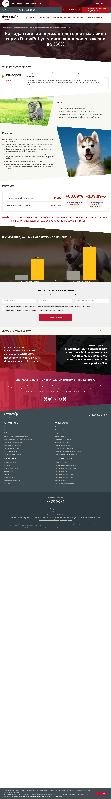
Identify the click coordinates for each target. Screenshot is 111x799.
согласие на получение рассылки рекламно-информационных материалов (41, 310)
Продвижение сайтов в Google (64, 477)
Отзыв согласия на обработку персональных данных (55, 520)
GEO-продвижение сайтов (12, 454)
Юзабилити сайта (60, 480)
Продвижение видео (61, 471)
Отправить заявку (55, 317)
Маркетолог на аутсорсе (62, 442)
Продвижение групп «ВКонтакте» (65, 468)
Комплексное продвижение (13, 445)
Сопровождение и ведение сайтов (66, 454)
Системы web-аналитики (63, 487)
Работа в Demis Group (11, 468)
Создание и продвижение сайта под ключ (68, 451)
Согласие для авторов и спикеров (55, 507)
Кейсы (69, 18)
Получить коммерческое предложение (95, 10)
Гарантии (7, 484)
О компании (91, 18)
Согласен (101, 793)
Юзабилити (58, 427)
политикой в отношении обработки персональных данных (73, 306)
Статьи (6, 474)
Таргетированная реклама (12, 448)
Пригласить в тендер (59, 18)
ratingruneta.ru (79, 527)
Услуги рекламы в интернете (64, 448)
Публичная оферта (10, 477)
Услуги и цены (33, 18)
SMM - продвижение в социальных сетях (17, 433)
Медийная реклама (61, 433)
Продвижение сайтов (11, 427)
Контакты (99, 18)
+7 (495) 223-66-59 (26, 10)
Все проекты (104, 331)
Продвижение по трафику (63, 439)
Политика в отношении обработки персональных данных (60, 518)
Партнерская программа (12, 480)
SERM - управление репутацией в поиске (17, 436)
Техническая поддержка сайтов (14, 442)
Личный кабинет (9, 471)
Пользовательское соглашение (90, 518)
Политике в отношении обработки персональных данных (42, 796)
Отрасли (42, 18)
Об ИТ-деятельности (55, 509)
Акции (48, 18)
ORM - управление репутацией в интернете (18, 439)
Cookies (22, 790)
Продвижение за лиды (11, 451)
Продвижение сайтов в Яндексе (65, 474)
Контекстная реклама (11, 430)
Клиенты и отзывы (79, 18)
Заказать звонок (71, 10)
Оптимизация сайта (61, 462)
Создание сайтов (60, 430)
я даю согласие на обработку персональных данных (30, 306)
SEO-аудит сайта (60, 436)
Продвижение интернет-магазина (65, 465)
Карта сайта (55, 511)
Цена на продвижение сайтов (64, 484)
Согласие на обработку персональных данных (26, 518)
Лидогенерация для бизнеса (64, 445)
